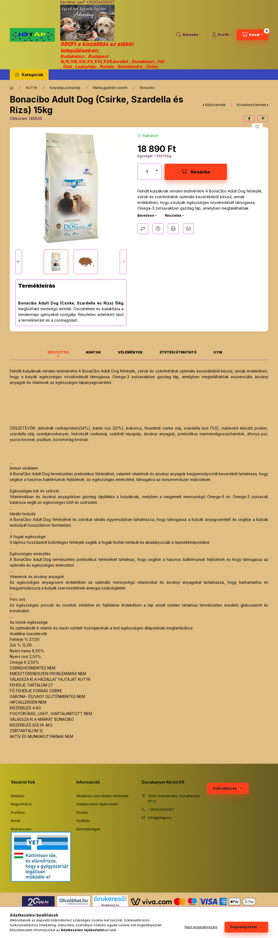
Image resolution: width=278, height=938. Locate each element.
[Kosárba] (196, 172)
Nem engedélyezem (201, 927)
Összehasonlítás (142, 228)
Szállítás (83, 820)
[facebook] (249, 118)
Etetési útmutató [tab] (178, 352)
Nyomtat (173, 228)
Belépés (17, 796)
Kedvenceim (21, 829)
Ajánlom (188, 228)
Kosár (15, 820)
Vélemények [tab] (130, 352)
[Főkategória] (12, 87)
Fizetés (82, 812)
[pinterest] (262, 118)
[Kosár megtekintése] (252, 34)
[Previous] (18, 262)
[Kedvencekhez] (257, 126)
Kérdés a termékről (158, 228)
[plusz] (156, 168)
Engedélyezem (243, 927)
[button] (29, 74)
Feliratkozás (225, 788)
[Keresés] (188, 34)
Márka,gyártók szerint (110, 88)
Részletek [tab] (58, 352)
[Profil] (221, 34)
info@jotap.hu (160, 817)
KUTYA (31, 88)
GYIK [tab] (218, 352)
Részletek (173, 215)
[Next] (123, 262)
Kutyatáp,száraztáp (65, 88)
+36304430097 (161, 809)
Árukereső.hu (110, 905)
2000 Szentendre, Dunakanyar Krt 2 (174, 798)
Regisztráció (21, 804)
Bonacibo (147, 88)
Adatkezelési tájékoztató (97, 804)
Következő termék (251, 105)
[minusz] (156, 176)
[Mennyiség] (147, 172)
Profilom (18, 812)
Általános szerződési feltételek (102, 796)
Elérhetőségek (88, 829)
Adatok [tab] (93, 352)
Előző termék (215, 105)
